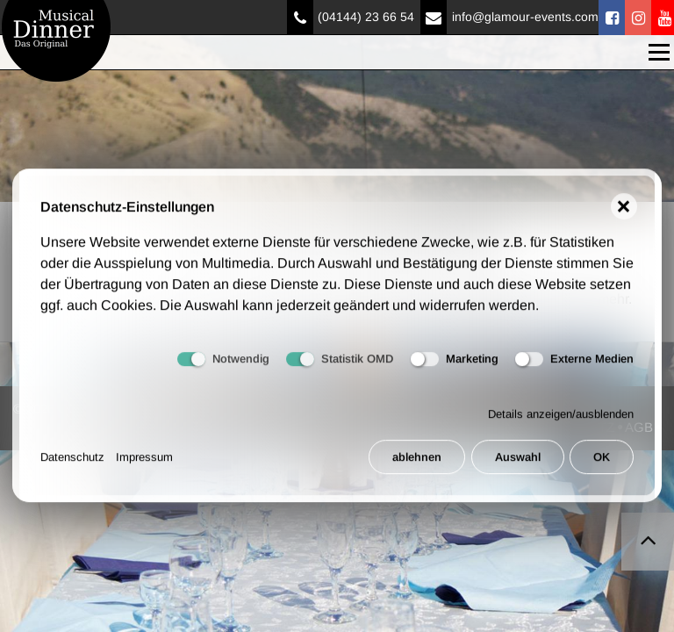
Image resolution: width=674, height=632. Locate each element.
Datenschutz (72, 465)
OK (601, 465)
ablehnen (416, 465)
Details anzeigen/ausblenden (561, 422)
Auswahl (518, 465)
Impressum (144, 465)
